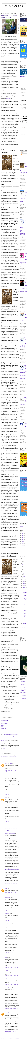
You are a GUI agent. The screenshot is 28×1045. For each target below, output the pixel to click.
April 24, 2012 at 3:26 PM (11, 967)
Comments (23, 155)
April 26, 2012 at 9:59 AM (11, 1008)
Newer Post (3, 1038)
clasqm (6, 797)
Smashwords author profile (8, 756)
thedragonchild (7, 897)
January (24, 623)
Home (10, 1038)
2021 (23, 539)
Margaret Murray (8, 987)
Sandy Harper (7, 970)
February (24, 589)
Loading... (22, 643)
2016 (23, 549)
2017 (23, 547)
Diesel (2, 725)
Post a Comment (4, 1036)
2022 (23, 537)
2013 (23, 554)
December (24, 559)
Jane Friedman (23, 692)
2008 (23, 633)
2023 (23, 535)
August (24, 576)
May (24, 583)
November (24, 564)
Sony (2, 729)
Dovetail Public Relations (10, 833)
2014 (23, 552)
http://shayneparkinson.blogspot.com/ (11, 734)
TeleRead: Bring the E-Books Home (23, 689)
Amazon (3, 722)
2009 (23, 631)
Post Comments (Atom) (11, 1040)
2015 (23, 551)
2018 (23, 545)
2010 (23, 629)
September (24, 572)
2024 (23, 533)
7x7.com (4, 748)
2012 (23, 556)
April (24, 585)
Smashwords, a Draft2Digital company (15, 8)
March (24, 587)
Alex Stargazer (7, 1012)
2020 (23, 541)
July (24, 579)
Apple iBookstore (4, 720)
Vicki (6, 775)
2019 (23, 543)
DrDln (6, 957)
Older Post (17, 1038)
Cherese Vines (7, 824)
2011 (23, 627)
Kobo (2, 726)
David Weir (3, 740)
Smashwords (8, 98)
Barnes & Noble (4, 723)
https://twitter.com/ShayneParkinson (12, 736)
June (24, 581)
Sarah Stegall (7, 913)
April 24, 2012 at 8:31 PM (11, 975)
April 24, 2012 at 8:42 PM (11, 984)
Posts (22, 152)
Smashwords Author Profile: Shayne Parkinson (25, 597)
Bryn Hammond (8, 923)
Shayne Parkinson (9, 755)
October (24, 568)
